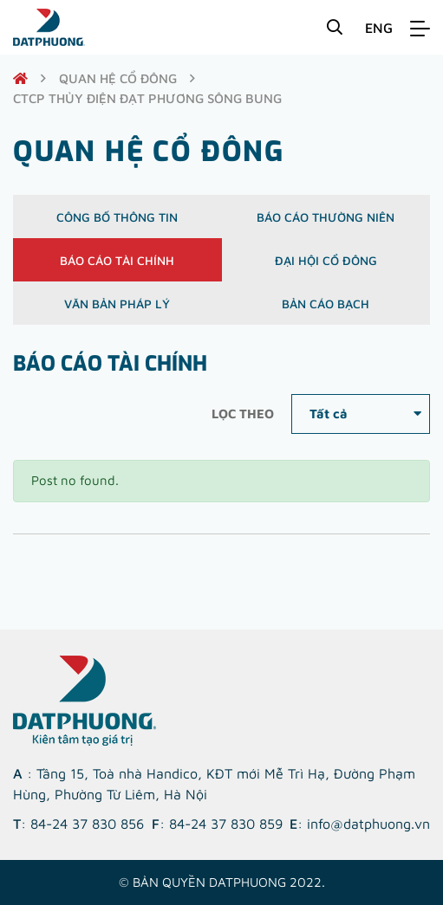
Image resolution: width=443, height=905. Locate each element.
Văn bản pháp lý (117, 303)
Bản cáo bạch (325, 303)
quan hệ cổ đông (118, 78)
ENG (379, 28)
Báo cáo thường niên (325, 217)
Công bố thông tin (117, 217)
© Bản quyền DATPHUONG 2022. (222, 882)
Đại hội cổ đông (326, 260)
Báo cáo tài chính (117, 260)
